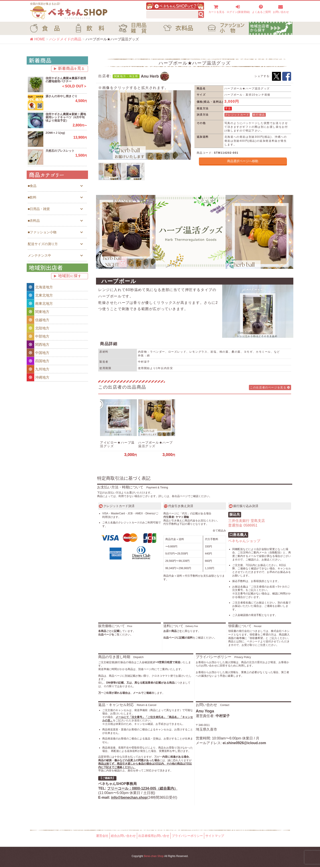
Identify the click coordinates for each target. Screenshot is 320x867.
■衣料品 (34, 220)
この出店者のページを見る (270, 387)
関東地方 (38, 312)
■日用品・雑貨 (39, 209)
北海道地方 (40, 287)
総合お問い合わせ (123, 836)
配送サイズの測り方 (43, 244)
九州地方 (38, 369)
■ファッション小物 (42, 232)
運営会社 (102, 836)
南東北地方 (40, 303)
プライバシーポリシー (187, 836)
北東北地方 (40, 295)
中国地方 (38, 353)
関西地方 (38, 344)
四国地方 (38, 361)
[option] (144, 125)
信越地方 (38, 320)
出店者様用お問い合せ (153, 836)
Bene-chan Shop (154, 856)
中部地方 (38, 336)
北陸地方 (38, 328)
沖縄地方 (38, 377)
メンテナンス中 (39, 255)
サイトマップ (214, 836)
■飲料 (32, 197)
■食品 (32, 186)
